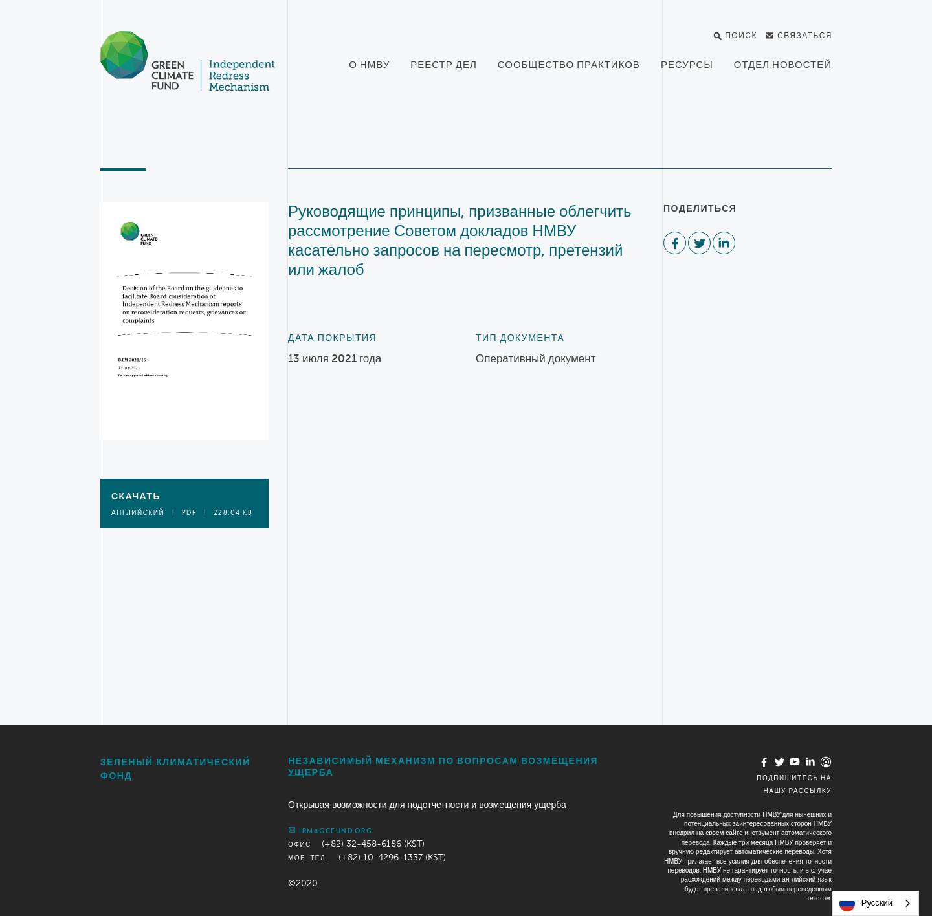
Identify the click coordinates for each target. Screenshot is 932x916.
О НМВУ (369, 65)
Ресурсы (687, 65)
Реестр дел (443, 65)
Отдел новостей (783, 65)
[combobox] (875, 903)
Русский (866, 903)
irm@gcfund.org (330, 830)
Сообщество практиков (569, 65)
